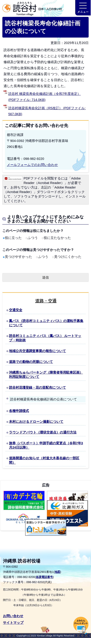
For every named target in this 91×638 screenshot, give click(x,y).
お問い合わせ (13, 616)
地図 (57, 571)
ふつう (32, 238)
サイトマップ (13, 622)
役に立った (12, 238)
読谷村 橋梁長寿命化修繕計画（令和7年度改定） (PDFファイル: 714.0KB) (44, 97)
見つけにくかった (67, 257)
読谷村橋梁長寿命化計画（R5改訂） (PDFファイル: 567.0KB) (47, 111)
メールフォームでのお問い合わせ (32, 165)
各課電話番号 (44, 577)
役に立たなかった (56, 238)
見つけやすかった (17, 257)
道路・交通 (46, 300)
